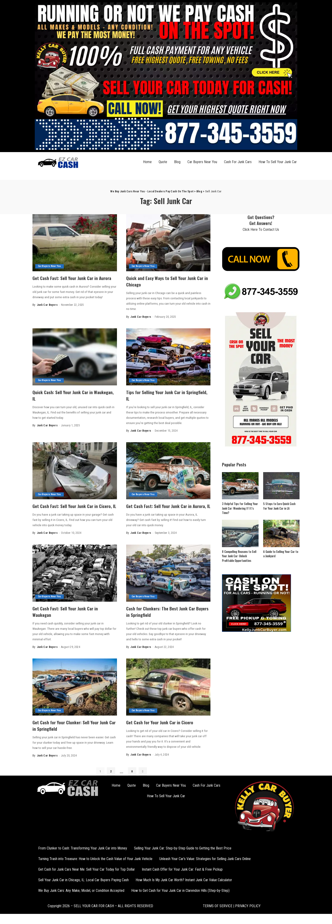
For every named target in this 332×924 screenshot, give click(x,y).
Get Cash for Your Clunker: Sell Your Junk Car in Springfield (73, 731)
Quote (163, 162)
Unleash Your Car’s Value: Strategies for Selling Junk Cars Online (205, 864)
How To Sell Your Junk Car (278, 162)
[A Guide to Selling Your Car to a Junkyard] (281, 533)
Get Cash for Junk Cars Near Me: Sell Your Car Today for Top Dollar (86, 874)
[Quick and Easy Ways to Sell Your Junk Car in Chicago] (168, 242)
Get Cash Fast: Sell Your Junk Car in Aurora (68, 281)
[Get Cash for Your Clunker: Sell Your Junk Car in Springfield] (74, 692)
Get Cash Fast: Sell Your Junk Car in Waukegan (68, 617)
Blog (177, 162)
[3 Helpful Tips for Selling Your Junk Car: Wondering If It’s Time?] (240, 486)
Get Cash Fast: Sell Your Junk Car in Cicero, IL (68, 508)
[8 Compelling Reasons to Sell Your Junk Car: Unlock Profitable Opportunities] (240, 533)
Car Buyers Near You (202, 162)
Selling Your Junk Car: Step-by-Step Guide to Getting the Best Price (182, 853)
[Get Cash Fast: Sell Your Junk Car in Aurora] (74, 242)
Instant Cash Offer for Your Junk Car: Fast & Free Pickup (182, 874)
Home (147, 162)
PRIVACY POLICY (247, 911)
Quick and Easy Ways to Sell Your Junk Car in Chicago (164, 281)
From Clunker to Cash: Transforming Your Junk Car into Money (82, 853)
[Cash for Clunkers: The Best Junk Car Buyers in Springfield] (168, 578)
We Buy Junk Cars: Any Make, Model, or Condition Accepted (81, 896)
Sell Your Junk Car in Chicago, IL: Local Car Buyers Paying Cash (83, 885)
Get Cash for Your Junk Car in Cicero (163, 727)
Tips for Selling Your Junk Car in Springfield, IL (158, 395)
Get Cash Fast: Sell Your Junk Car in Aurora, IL (162, 508)
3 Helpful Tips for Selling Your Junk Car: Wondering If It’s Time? (239, 508)
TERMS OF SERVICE (217, 911)
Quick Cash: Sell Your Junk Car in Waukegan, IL (65, 395)
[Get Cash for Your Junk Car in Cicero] (168, 692)
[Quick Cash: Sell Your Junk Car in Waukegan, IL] (74, 356)
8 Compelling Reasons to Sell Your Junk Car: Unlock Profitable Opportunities (239, 556)
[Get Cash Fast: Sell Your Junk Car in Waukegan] (74, 578)
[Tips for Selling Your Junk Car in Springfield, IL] (168, 356)
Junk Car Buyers (47, 311)
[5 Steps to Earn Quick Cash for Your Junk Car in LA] (281, 486)
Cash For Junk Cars (238, 162)
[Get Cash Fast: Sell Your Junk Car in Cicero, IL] (74, 470)
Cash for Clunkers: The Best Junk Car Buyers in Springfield (164, 617)
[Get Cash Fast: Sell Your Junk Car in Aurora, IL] (168, 470)
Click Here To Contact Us (261, 229)
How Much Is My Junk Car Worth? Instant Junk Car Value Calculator (184, 885)
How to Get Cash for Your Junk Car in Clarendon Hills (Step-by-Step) (180, 896)
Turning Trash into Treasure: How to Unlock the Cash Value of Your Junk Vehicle (95, 864)
